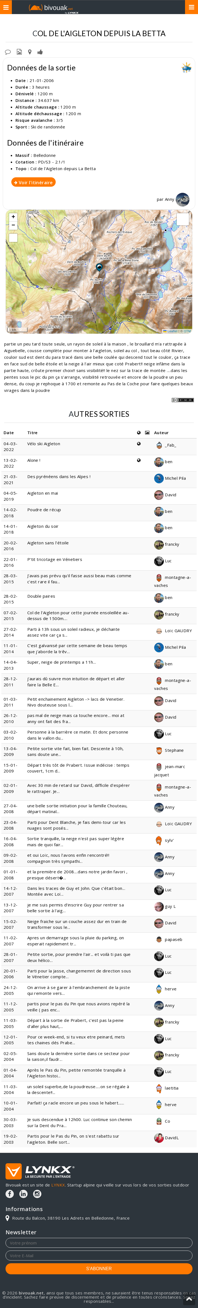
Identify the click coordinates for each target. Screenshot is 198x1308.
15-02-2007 (11, 924)
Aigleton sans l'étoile (48, 542)
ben (163, 461)
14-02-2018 (11, 512)
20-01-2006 (11, 973)
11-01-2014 (11, 648)
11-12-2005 (11, 1006)
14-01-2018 (11, 529)
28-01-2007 (11, 957)
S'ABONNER (99, 1268)
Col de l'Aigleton (127, 22)
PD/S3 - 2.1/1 (52, 162)
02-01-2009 (11, 788)
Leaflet (170, 331)
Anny (177, 199)
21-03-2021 (11, 479)
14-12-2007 (11, 891)
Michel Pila (170, 478)
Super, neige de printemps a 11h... (61, 662)
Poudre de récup (44, 509)
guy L (165, 906)
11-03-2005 (11, 1023)
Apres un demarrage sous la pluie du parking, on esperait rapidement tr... (75, 940)
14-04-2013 (11, 665)
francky (167, 544)
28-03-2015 (11, 578)
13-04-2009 (11, 751)
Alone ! (34, 460)
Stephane (169, 750)
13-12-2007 (11, 907)
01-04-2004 (11, 1072)
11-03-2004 (11, 1089)
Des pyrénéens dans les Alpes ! (59, 476)
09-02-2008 (11, 858)
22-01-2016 (11, 562)
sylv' (164, 840)
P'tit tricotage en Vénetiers (54, 559)
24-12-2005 (11, 990)
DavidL (166, 1137)
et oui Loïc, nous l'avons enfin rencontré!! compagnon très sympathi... (68, 858)
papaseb (168, 939)
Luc (163, 560)
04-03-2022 (11, 446)
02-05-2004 (11, 1056)
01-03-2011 (11, 702)
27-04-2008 (11, 808)
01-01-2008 (11, 874)
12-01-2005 (11, 1039)
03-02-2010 (11, 734)
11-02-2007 (11, 940)
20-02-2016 (11, 545)
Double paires (41, 596)
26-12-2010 (11, 718)
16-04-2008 (11, 841)
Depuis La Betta (170, 22)
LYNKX (58, 1185)
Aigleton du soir (43, 526)
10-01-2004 (11, 1105)
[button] (99, 267)
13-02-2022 (11, 463)
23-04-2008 (11, 825)
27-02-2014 (11, 632)
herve (165, 988)
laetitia (166, 1088)
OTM (187, 331)
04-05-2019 (11, 496)
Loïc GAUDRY (173, 630)
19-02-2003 (11, 1138)
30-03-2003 (11, 1122)
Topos (64, 22)
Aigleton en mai (42, 493)
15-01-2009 (11, 768)
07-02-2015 (11, 615)
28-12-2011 (11, 681)
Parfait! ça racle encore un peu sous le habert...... (75, 1103)
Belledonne (90, 22)
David (165, 494)
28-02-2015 (11, 599)
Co (162, 1121)
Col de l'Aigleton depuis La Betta (63, 168)
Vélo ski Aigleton (43, 443)
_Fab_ (165, 445)
